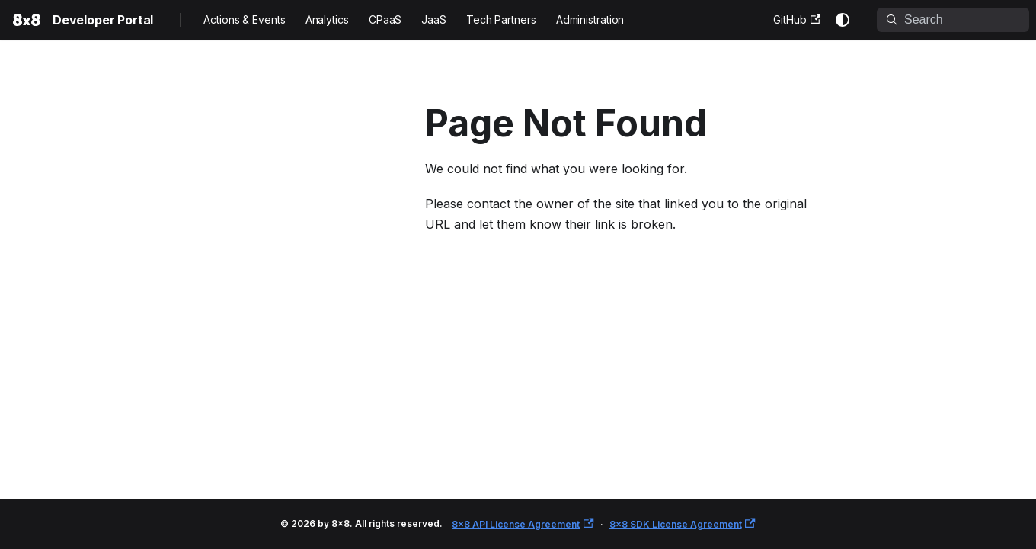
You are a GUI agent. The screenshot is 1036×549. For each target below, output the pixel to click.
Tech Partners (501, 19)
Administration (590, 19)
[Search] (953, 20)
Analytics (327, 19)
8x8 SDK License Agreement (682, 524)
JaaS (433, 19)
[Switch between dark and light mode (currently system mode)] (842, 20)
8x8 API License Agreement (522, 524)
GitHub (796, 19)
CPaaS (385, 19)
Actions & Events (244, 19)
